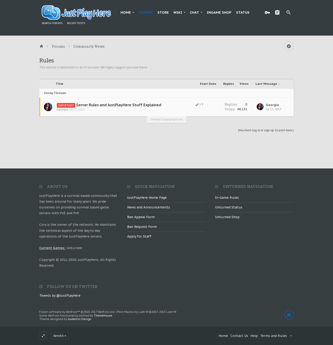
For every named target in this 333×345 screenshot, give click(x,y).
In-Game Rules (227, 197)
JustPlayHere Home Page (147, 197)
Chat (194, 12)
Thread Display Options (166, 119)
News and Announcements (148, 207)
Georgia (62, 109)
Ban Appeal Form (141, 217)
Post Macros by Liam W (146, 312)
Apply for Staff (139, 236)
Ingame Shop (219, 12)
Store (163, 12)
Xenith (58, 336)
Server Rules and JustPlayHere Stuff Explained (118, 105)
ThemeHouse (103, 315)
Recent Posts (76, 23)
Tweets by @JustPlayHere (59, 295)
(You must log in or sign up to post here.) (266, 130)
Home (125, 12)
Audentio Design (79, 319)
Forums (146, 12)
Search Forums (52, 23)
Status (243, 12)
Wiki (177, 12)
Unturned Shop (227, 217)
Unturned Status (228, 207)
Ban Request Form (142, 227)
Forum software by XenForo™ (77, 312)
